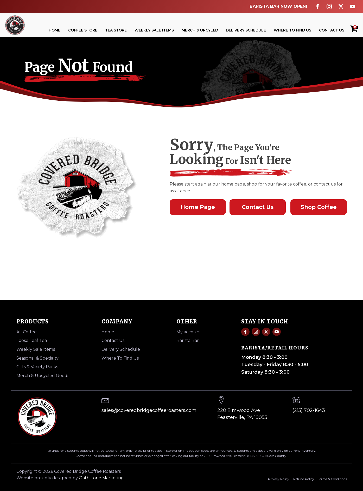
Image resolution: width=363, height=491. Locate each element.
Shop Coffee (319, 207)
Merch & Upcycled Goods (42, 375)
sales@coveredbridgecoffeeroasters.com (148, 410)
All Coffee (26, 331)
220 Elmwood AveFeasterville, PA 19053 (242, 413)
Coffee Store (82, 30)
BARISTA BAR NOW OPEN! (278, 6)
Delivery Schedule (246, 30)
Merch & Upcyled (200, 30)
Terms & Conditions (332, 479)
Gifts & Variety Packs (37, 366)
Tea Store (116, 30)
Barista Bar (187, 340)
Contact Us (331, 30)
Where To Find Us (292, 30)
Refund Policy (303, 479)
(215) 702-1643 (308, 410)
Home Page (198, 207)
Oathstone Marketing (101, 477)
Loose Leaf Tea (31, 340)
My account (188, 331)
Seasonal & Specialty (37, 358)
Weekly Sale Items (154, 30)
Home (54, 30)
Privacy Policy (278, 479)
